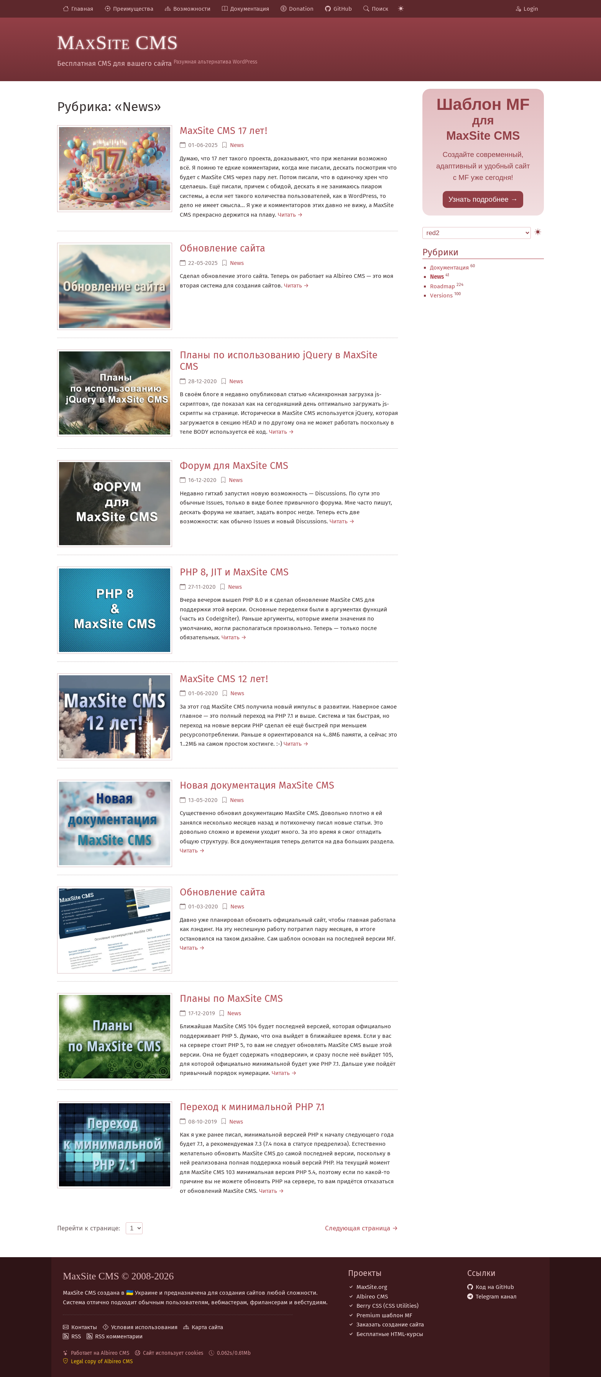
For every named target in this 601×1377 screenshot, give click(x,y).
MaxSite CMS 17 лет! (223, 131)
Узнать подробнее (478, 199)
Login (531, 8)
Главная (82, 8)
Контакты (84, 1327)
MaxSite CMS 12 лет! (224, 679)
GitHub (342, 8)
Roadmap (442, 286)
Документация (249, 8)
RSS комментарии (119, 1336)
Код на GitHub (495, 1287)
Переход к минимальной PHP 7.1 (252, 1107)
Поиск (380, 8)
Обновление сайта (222, 248)
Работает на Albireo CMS (100, 1353)
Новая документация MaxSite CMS (257, 785)
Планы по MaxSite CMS (231, 999)
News (237, 145)
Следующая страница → (361, 1228)
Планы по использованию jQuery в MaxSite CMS (279, 361)
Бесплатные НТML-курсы (389, 1334)
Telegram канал (496, 1296)
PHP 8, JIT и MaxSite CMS (234, 572)
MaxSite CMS (117, 42)
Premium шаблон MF (384, 1315)
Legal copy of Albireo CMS (102, 1361)
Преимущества (133, 8)
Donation (301, 8)
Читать (287, 214)
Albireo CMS (372, 1296)
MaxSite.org (371, 1287)
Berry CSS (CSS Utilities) (387, 1305)
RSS (76, 1336)
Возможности (191, 8)
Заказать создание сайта (390, 1324)
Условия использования (144, 1327)
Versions (441, 295)
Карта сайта (207, 1327)
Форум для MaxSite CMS (234, 466)
